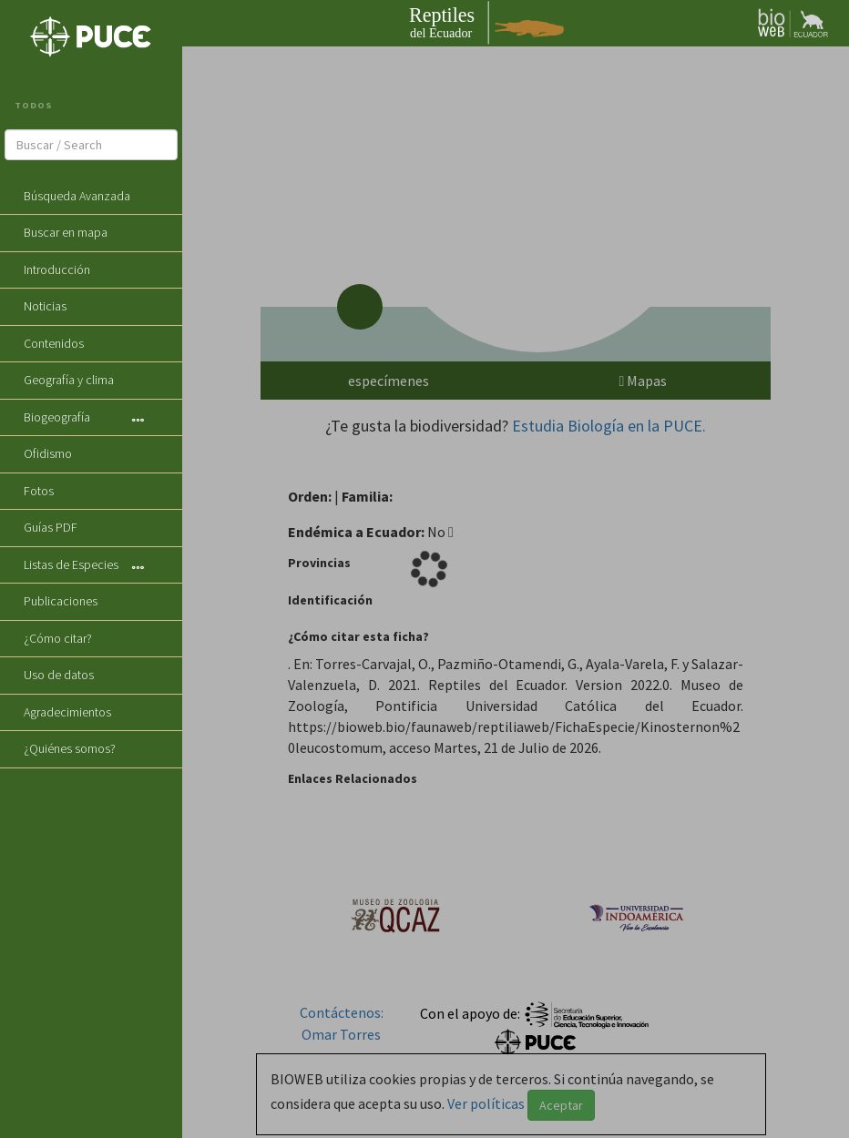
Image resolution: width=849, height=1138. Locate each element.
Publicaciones (60, 601)
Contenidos (54, 343)
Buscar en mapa (65, 232)
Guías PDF (50, 527)
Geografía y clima (69, 379)
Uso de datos (59, 674)
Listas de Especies (71, 564)
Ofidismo (48, 453)
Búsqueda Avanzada (77, 196)
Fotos (39, 491)
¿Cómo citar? (58, 638)
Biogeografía (57, 417)
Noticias (45, 306)
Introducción (57, 269)
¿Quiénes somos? (70, 748)
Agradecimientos (67, 712)
